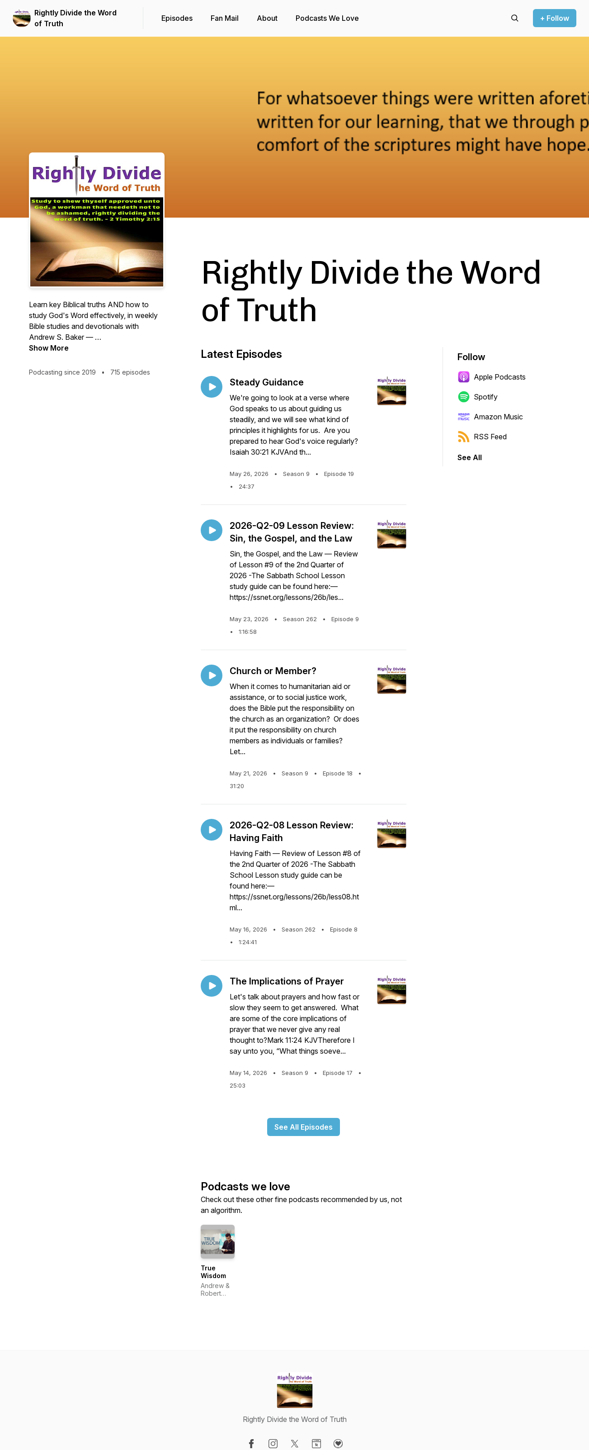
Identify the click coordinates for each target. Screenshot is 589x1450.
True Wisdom (213, 1272)
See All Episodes (303, 1126)
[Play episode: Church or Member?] (211, 675)
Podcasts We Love (327, 18)
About (267, 18)
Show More (49, 347)
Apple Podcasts (491, 377)
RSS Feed (482, 436)
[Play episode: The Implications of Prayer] (211, 986)
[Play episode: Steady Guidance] (211, 387)
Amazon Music (490, 416)
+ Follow (554, 18)
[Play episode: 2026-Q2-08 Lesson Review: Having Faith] (211, 830)
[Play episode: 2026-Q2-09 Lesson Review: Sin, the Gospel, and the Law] (211, 530)
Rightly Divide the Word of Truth (75, 18)
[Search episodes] (514, 18)
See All (469, 457)
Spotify (477, 396)
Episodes (177, 18)
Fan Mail (225, 18)
